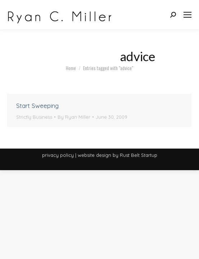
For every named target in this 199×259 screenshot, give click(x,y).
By (74, 117)
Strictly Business (34, 117)
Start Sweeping (37, 105)
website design (94, 155)
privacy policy (58, 155)
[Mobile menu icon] (187, 14)
